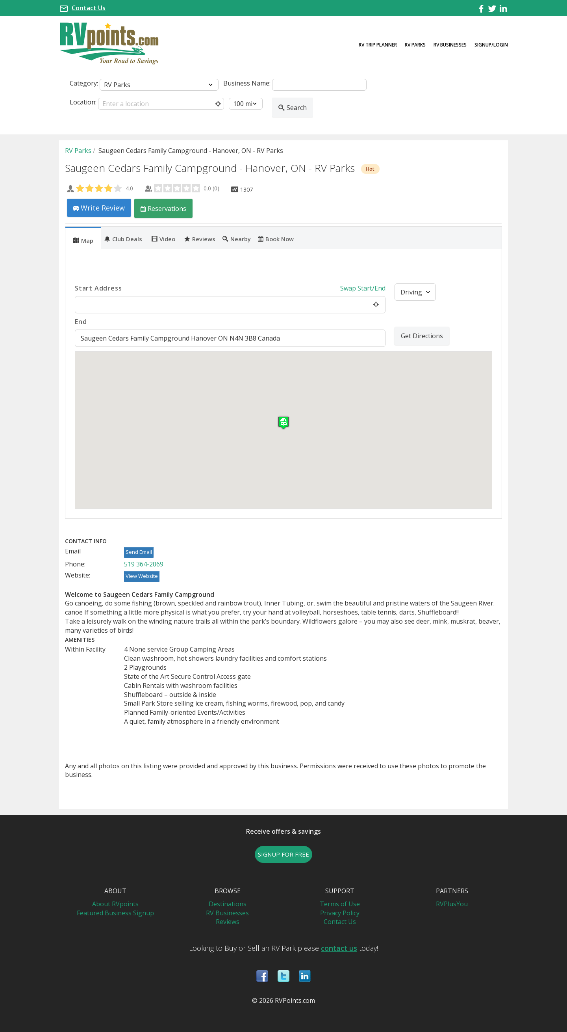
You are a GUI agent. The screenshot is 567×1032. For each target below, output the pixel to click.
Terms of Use (340, 904)
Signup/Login (491, 44)
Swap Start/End (362, 288)
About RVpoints (115, 904)
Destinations (227, 904)
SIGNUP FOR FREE (283, 854)
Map (83, 240)
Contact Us (89, 8)
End (81, 321)
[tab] (83, 238)
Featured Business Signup (115, 913)
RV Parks (415, 44)
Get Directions (422, 336)
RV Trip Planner (378, 44)
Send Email (139, 551)
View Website (142, 575)
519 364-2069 (143, 564)
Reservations (163, 208)
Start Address (98, 288)
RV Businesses (450, 44)
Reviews (199, 238)
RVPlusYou (452, 904)
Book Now (276, 238)
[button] (283, 422)
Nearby (236, 238)
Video (163, 238)
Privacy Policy (339, 913)
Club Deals (123, 238)
